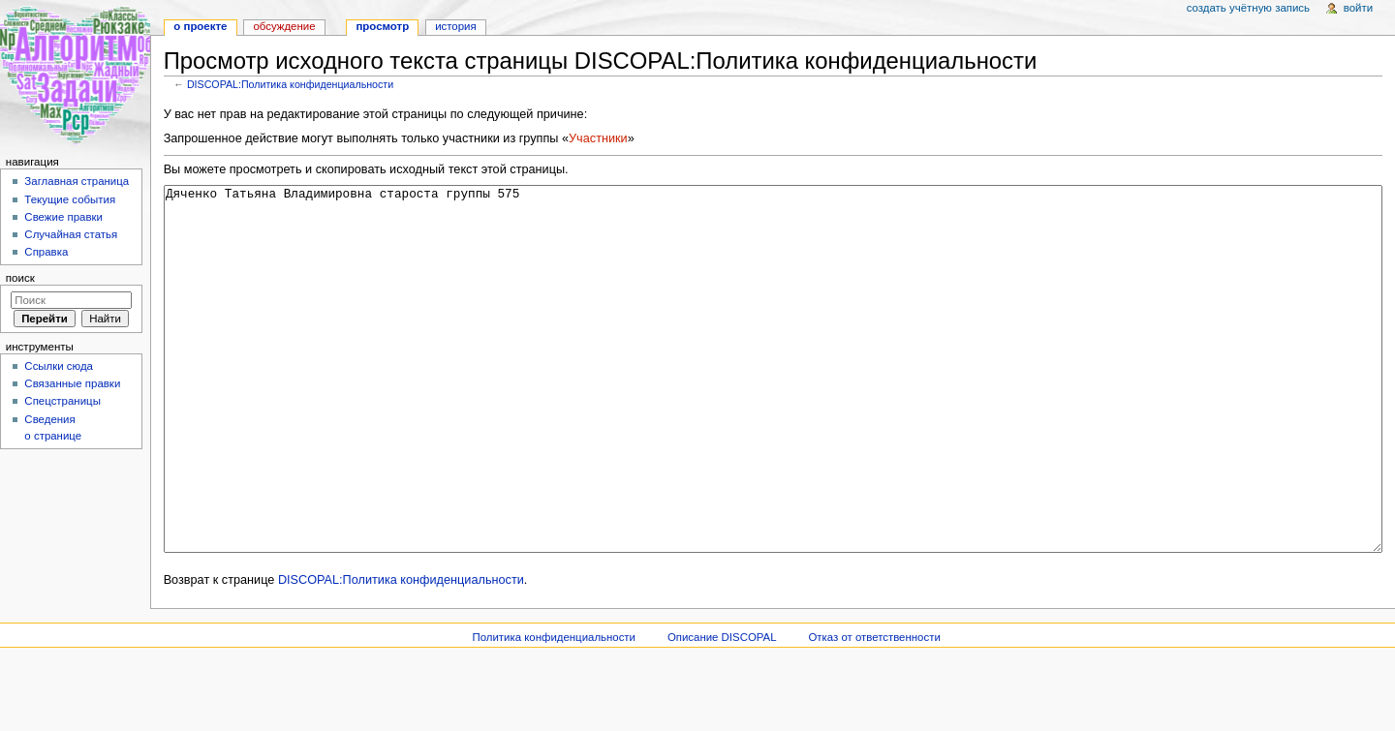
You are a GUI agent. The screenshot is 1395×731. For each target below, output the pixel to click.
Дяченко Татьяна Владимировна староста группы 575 (773, 405)
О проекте (200, 26)
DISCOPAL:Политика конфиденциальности (290, 84)
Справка (46, 252)
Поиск (20, 278)
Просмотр (382, 26)
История (456, 26)
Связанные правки (72, 383)
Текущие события (69, 199)
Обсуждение (284, 26)
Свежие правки (63, 217)
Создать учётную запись (1248, 8)
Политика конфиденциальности (554, 710)
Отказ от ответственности (874, 710)
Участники (598, 138)
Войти (1358, 8)
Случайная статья (70, 234)
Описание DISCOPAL (722, 710)
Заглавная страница (76, 181)
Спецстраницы (62, 401)
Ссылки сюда (58, 366)
